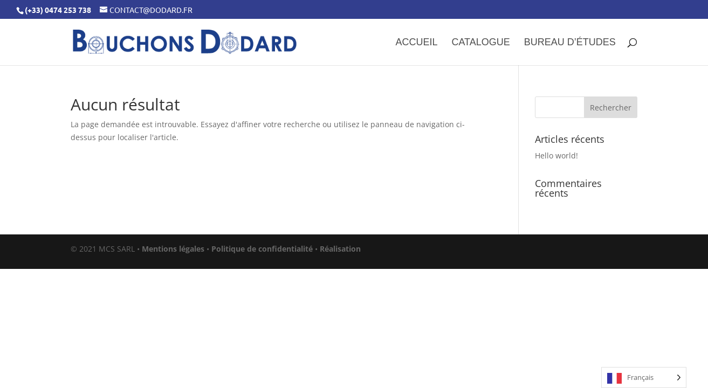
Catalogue (480, 42)
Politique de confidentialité (262, 249)
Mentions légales (173, 249)
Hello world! (556, 155)
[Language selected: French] (643, 377)
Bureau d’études (570, 42)
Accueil (416, 42)
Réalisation (340, 249)
